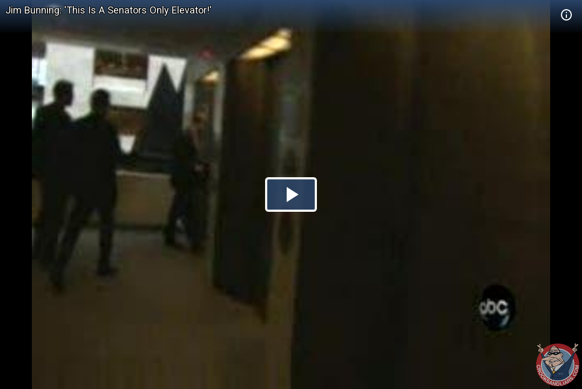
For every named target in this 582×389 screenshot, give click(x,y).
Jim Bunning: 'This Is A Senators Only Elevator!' (108, 10)
